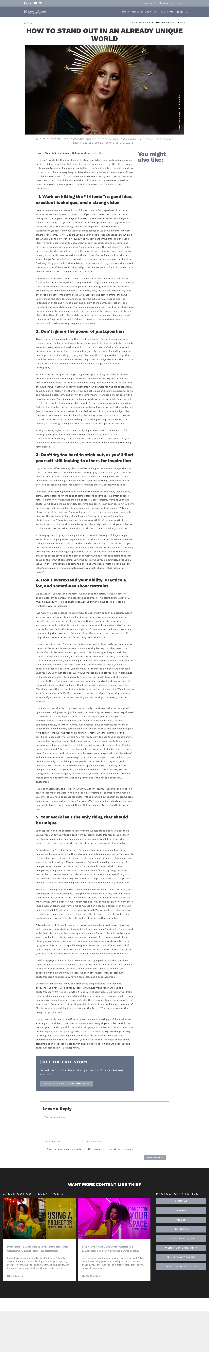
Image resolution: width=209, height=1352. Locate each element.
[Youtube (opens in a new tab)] (35, 3)
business (146, 139)
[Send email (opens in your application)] (40, 3)
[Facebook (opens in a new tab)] (26, 3)
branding (133, 139)
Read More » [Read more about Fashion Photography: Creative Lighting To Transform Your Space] (91, 1276)
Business (89, 139)
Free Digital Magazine (164, 3)
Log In (180, 3)
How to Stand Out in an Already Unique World (165, 22)
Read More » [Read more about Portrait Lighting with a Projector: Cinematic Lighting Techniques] (16, 1276)
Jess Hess (99, 153)
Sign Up (148, 3)
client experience (164, 139)
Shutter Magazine (107, 139)
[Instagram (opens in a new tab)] (30, 3)
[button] (181, 1229)
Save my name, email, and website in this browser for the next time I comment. (91, 1149)
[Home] (130, 22)
